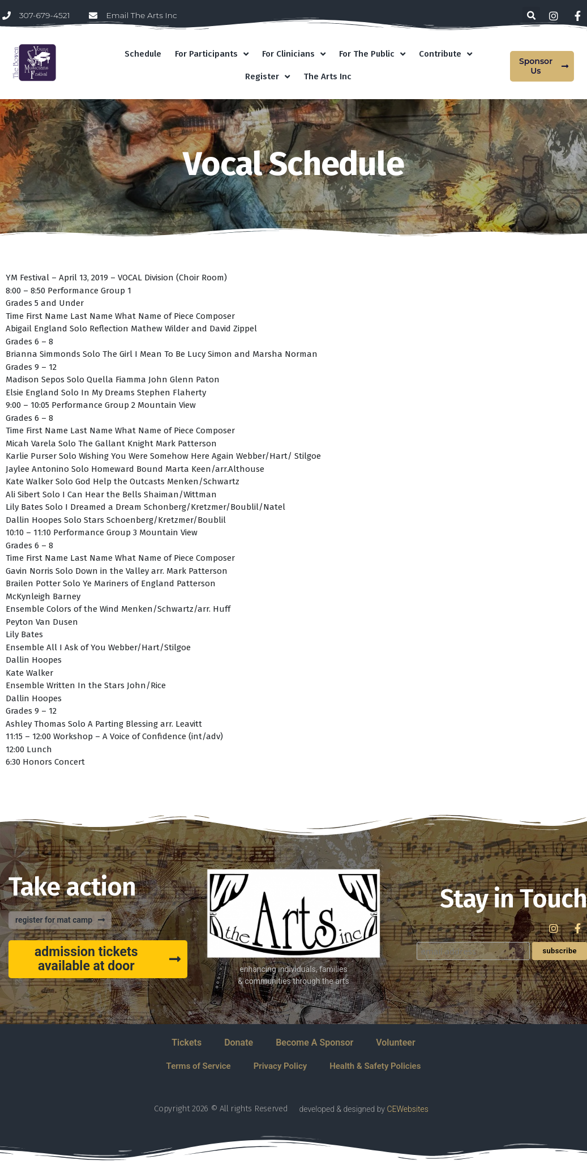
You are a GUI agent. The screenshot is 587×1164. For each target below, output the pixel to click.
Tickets (187, 1042)
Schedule (143, 54)
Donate (238, 1042)
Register (267, 77)
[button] (531, 15)
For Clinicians (293, 54)
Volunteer (395, 1042)
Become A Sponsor (314, 1042)
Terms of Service (198, 1066)
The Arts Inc (327, 76)
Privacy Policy (280, 1066)
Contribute (445, 54)
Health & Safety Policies (375, 1066)
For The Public (372, 54)
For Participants (211, 54)
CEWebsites (407, 1109)
